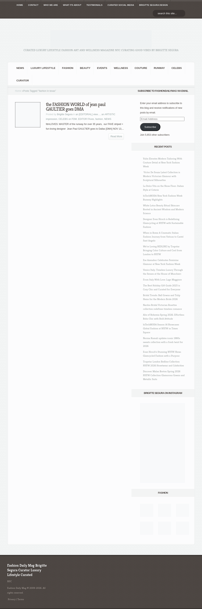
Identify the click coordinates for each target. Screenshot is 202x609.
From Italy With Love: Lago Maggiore (162, 279)
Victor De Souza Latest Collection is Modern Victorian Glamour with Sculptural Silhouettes (161, 176)
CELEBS (177, 68)
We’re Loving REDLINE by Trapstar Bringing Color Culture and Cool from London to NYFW (162, 250)
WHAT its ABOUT (72, 5)
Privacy (12, 599)
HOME (20, 5)
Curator (22, 80)
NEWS (20, 68)
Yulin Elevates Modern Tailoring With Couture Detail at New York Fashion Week (162, 162)
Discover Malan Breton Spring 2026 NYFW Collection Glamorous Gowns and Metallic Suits (164, 375)
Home (18, 91)
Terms (20, 599)
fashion (67, 68)
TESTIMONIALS (95, 5)
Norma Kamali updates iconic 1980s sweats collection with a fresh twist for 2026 (163, 342)
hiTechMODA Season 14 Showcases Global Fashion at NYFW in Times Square (161, 328)
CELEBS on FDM (68, 119)
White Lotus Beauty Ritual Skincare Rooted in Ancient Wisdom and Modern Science (163, 209)
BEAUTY (85, 68)
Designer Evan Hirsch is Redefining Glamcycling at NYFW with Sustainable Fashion (163, 223)
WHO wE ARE (51, 5)
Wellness (121, 68)
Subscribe (150, 127)
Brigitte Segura (64, 114)
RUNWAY (159, 68)
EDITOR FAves (86, 119)
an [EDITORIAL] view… (88, 114)
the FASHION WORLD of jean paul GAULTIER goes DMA (75, 107)
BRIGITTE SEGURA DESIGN (153, 5)
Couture (141, 68)
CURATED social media (121, 5)
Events (102, 68)
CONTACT (33, 5)
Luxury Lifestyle (43, 68)
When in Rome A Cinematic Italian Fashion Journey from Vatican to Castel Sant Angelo (163, 236)
